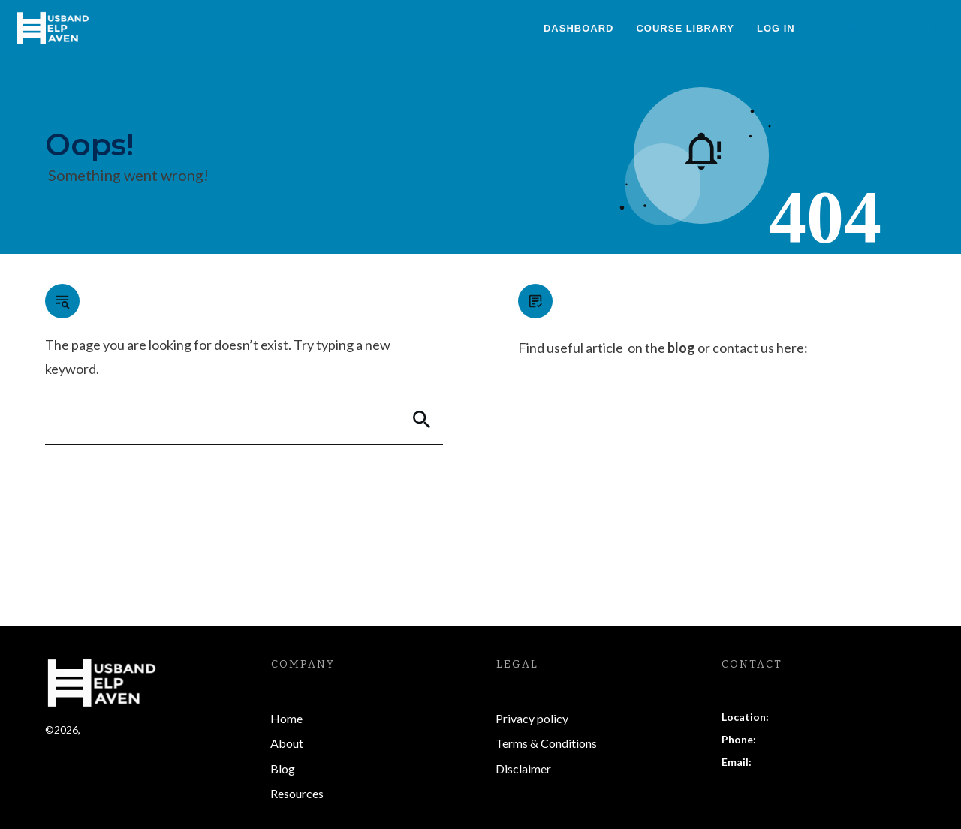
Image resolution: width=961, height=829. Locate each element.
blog (681, 347)
